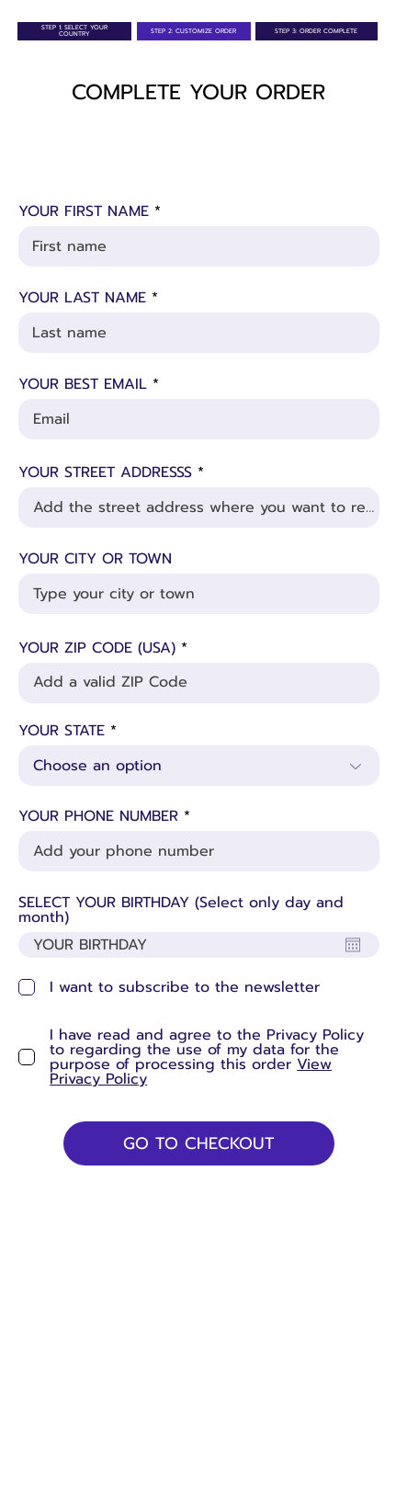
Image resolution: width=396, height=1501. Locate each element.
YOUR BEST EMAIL (82, 384)
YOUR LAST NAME (82, 297)
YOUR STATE (61, 730)
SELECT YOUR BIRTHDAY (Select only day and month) (181, 910)
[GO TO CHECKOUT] (198, 1143)
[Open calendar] (352, 945)
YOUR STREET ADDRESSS (105, 472)
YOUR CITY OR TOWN (95, 559)
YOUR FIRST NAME (86, 211)
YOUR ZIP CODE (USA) (96, 648)
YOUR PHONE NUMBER (98, 816)
